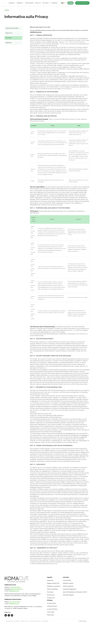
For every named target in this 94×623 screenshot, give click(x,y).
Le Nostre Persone (52, 606)
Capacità (11, 3)
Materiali (19, 3)
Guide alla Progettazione (69, 589)
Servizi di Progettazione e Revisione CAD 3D (75, 592)
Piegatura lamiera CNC (53, 583)
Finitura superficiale (52, 589)
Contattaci (54, 3)
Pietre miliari (50, 615)
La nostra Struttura (52, 609)
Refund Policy (9, 42)
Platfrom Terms (9, 33)
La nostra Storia (51, 603)
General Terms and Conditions (12, 28)
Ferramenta (50, 592)
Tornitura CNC (51, 598)
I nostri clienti (50, 612)
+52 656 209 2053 (15, 602)
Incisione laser (51, 595)
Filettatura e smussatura (53, 586)
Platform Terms (24, 621)
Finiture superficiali (68, 586)
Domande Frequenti (68, 595)
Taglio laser (50, 580)
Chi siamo (45, 3)
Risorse (37, 3)
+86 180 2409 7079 (16, 589)
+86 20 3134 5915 (15, 587)
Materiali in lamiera (68, 583)
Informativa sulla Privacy (35, 621)
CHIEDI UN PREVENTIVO (82, 3)
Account (70, 3)
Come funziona (29, 3)
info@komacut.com (36, 32)
